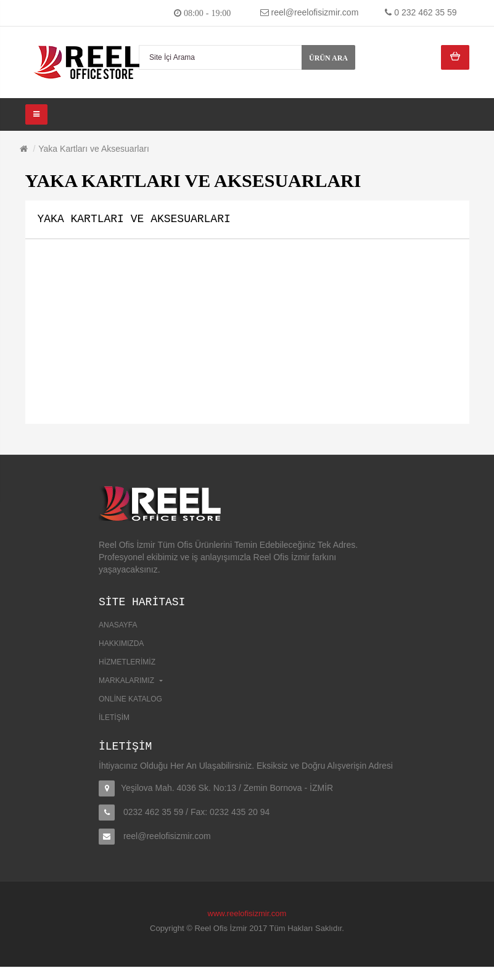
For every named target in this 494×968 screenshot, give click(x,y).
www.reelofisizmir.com (247, 914)
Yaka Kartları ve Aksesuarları (93, 149)
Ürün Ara (328, 58)
